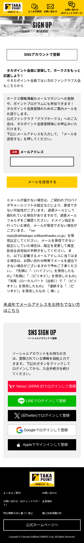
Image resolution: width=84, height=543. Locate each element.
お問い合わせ (49, 493)
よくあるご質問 (12, 493)
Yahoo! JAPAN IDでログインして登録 (46, 386)
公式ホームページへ (42, 525)
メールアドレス (27, 152)
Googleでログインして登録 (46, 430)
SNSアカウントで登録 (42, 55)
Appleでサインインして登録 (45, 445)
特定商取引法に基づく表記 (18, 513)
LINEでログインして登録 (46, 401)
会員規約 (47, 501)
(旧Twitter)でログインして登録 (45, 415)
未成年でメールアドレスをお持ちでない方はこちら (41, 307)
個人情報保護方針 (52, 513)
